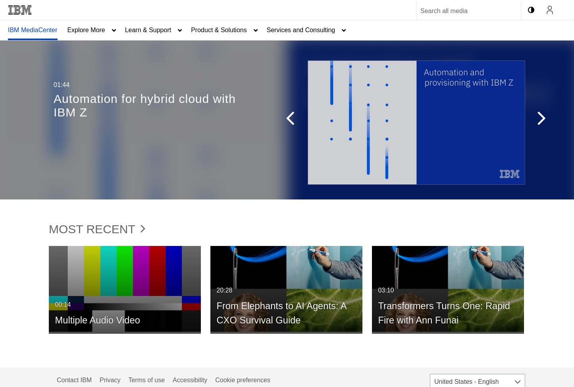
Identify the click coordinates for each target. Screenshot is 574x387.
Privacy (110, 380)
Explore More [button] (86, 30)
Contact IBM (74, 380)
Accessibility (190, 380)
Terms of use (146, 380)
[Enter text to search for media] (460, 11)
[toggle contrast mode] (531, 10)
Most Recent (97, 229)
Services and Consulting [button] (301, 30)
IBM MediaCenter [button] (33, 30)
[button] (286, 120)
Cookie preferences (242, 380)
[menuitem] (33, 30)
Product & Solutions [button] (219, 30)
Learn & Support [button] (148, 30)
